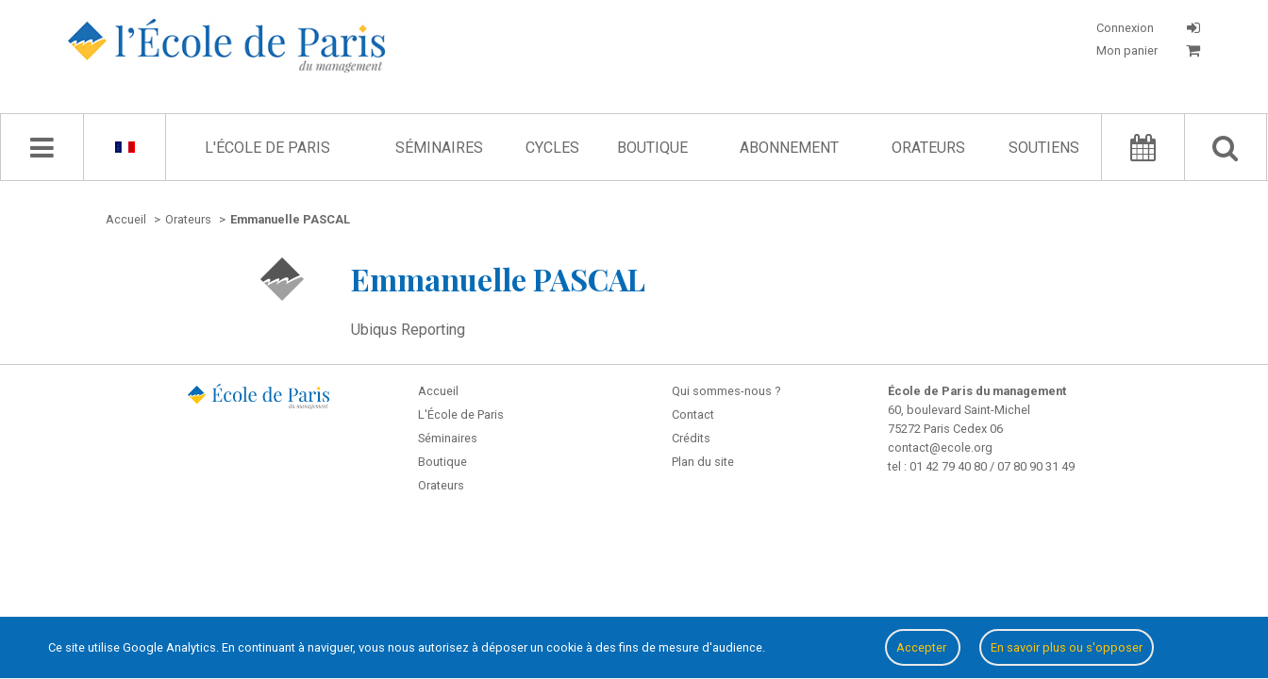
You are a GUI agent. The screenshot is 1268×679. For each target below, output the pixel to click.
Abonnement (789, 148)
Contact (693, 414)
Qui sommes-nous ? (726, 391)
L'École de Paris (267, 148)
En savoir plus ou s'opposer (1067, 647)
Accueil (438, 391)
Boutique (652, 148)
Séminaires (439, 148)
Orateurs (928, 148)
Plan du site (703, 462)
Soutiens (1044, 148)
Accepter (922, 647)
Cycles (552, 148)
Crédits (691, 438)
